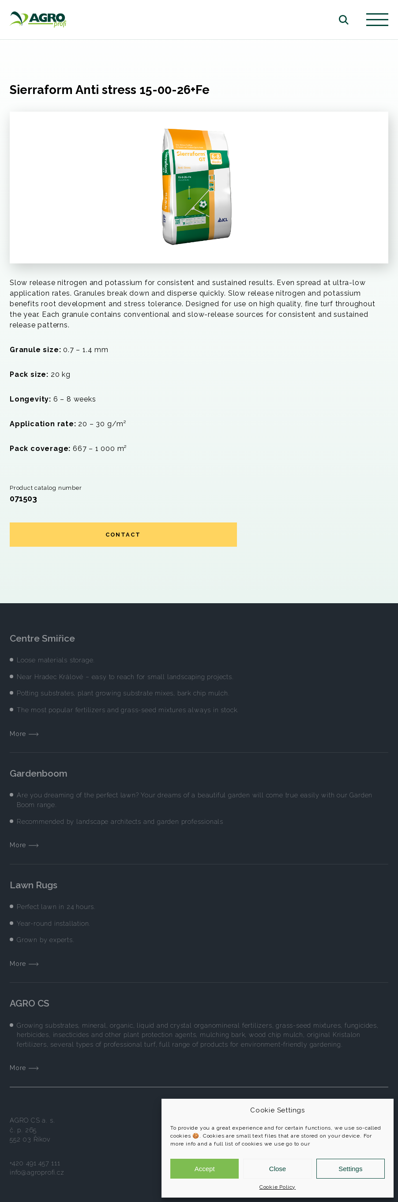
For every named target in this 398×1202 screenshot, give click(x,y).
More (24, 733)
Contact (123, 534)
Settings (350, 1168)
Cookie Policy (277, 1187)
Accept (205, 1168)
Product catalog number (46, 488)
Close (277, 1168)
